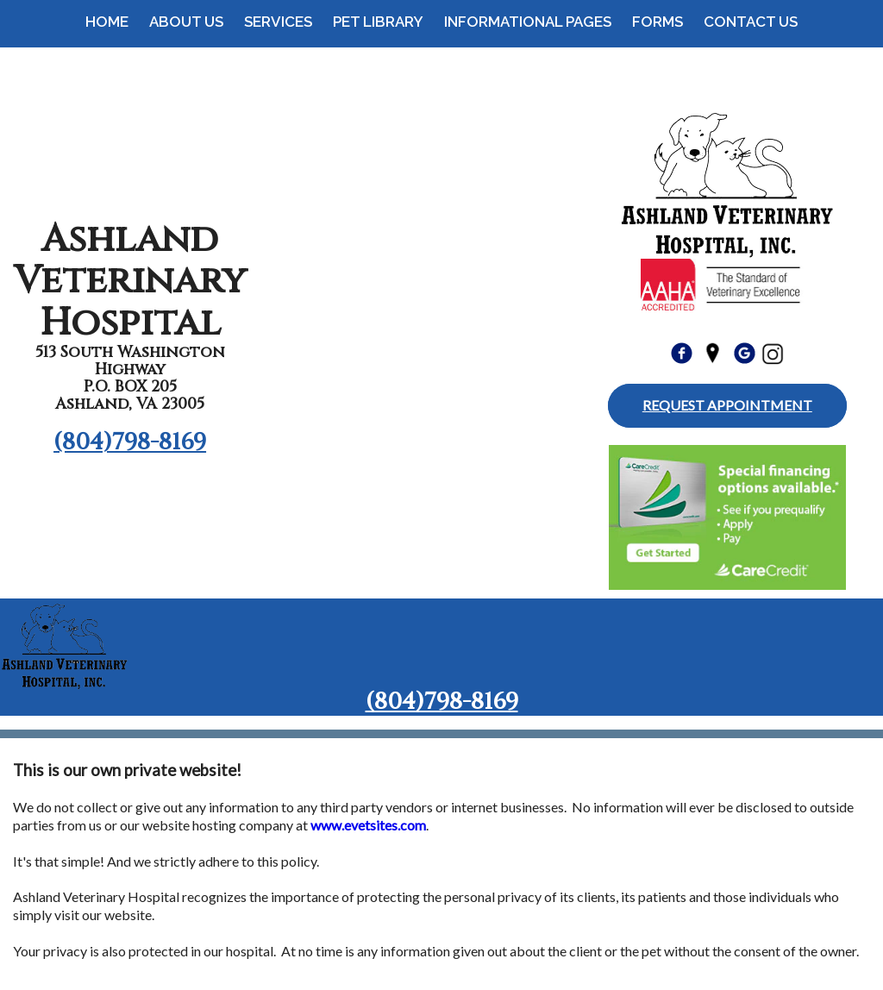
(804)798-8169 (129, 442)
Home (106, 21)
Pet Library (378, 21)
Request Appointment (727, 405)
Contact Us (751, 21)
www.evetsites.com (368, 825)
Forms (657, 21)
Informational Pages (527, 21)
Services (278, 21)
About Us (186, 21)
